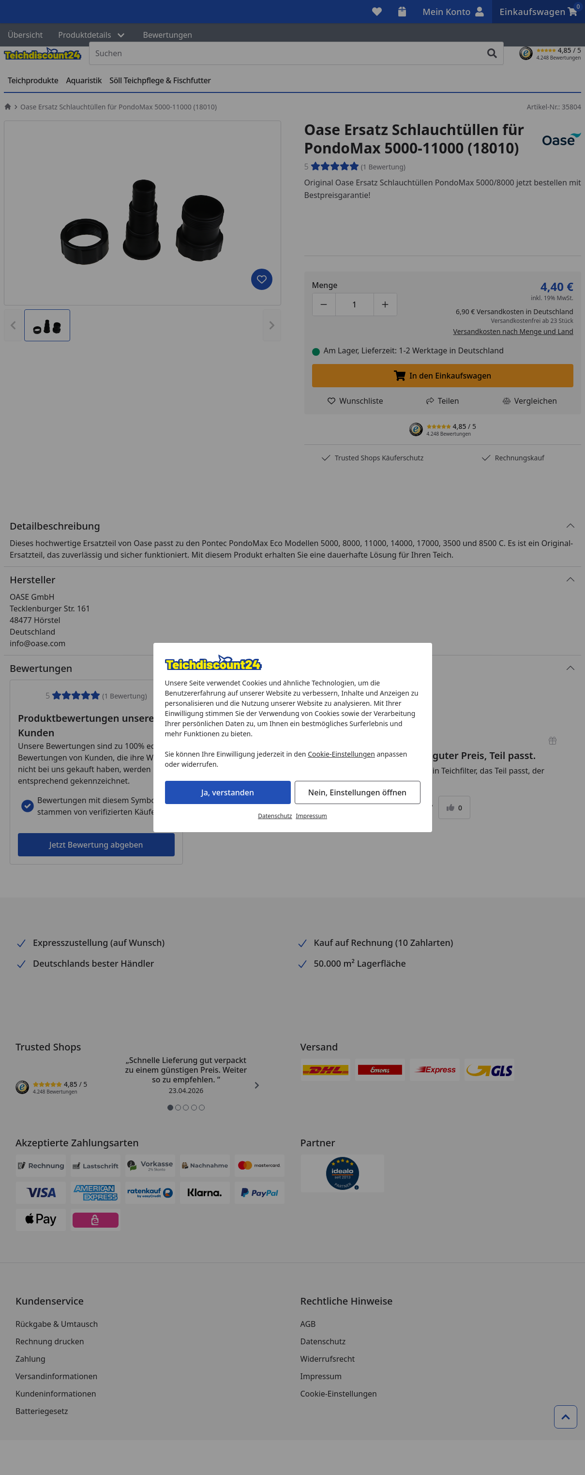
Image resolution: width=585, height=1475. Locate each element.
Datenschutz (275, 816)
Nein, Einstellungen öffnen (357, 792)
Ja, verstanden (227, 792)
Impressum (311, 816)
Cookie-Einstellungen (341, 754)
